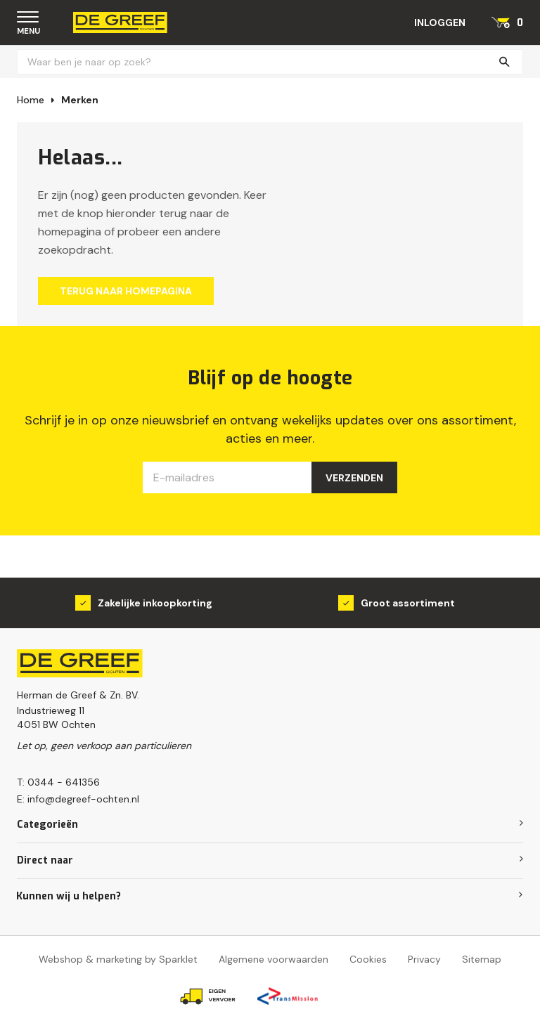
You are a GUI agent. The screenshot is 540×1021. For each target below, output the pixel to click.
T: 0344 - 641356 (58, 782)
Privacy (424, 959)
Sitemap (481, 959)
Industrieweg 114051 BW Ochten (56, 717)
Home (30, 99)
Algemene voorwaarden (273, 959)
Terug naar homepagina (126, 291)
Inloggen (439, 22)
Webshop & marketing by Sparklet (118, 959)
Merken (79, 99)
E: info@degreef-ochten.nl (78, 799)
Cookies (368, 959)
